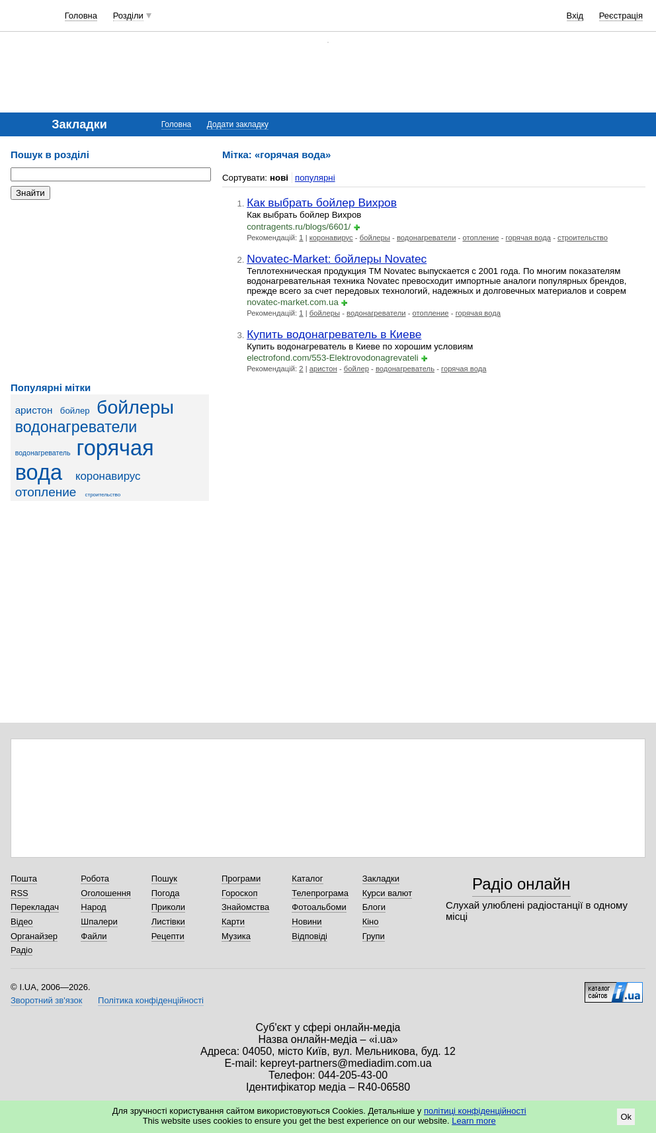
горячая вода (528, 238)
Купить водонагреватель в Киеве (334, 334)
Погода (165, 893)
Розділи (128, 16)
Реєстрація (621, 16)
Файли (93, 936)
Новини (306, 922)
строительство (103, 495)
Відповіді (309, 936)
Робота (95, 879)
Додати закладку (237, 124)
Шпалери (99, 922)
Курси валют (387, 893)
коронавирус (108, 476)
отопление (46, 492)
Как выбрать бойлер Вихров (322, 202)
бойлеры (135, 407)
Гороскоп (239, 893)
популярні (315, 178)
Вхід (575, 16)
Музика (236, 936)
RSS (19, 893)
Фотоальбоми (319, 907)
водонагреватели (76, 426)
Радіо (21, 950)
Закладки (380, 879)
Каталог (307, 879)
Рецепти (167, 936)
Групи (373, 936)
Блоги (374, 907)
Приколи (168, 907)
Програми (241, 879)
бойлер (75, 411)
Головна (81, 16)
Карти (233, 922)
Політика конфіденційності (151, 1000)
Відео (22, 922)
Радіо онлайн (521, 884)
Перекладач (35, 907)
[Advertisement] (110, 291)
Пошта (24, 879)
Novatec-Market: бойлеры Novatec (337, 258)
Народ (93, 907)
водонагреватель (43, 453)
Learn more (473, 1121)
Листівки (168, 922)
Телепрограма (320, 893)
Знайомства (245, 907)
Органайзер (34, 936)
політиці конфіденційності (475, 1111)
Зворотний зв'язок (46, 1000)
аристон (34, 410)
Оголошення (106, 893)
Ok (626, 1117)
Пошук (164, 879)
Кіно (370, 922)
